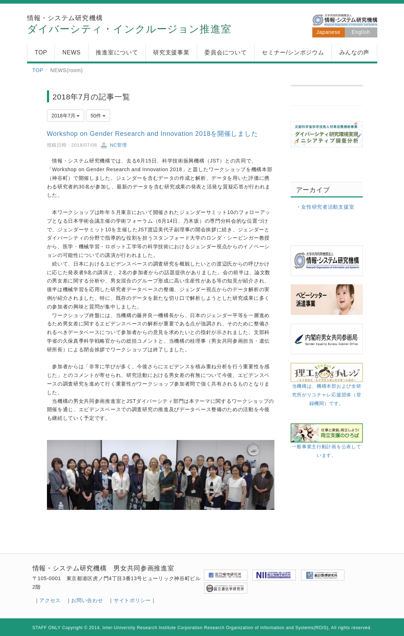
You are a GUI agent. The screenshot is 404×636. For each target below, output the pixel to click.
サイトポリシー (132, 600)
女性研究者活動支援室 (327, 207)
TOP (38, 70)
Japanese (328, 32)
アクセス (50, 600)
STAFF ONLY (46, 627)
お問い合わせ (87, 600)
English (361, 32)
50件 (98, 116)
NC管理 (113, 145)
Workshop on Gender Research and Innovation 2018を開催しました (152, 133)
